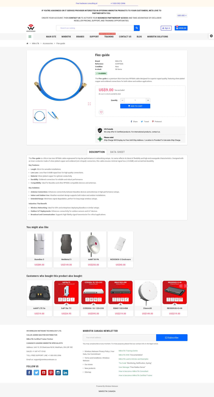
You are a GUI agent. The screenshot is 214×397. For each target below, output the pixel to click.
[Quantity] (135, 100)
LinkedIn (65, 372)
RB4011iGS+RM (120, 308)
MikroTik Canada (107, 391)
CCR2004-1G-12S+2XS (93, 308)
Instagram (58, 372)
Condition (98, 67)
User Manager (124, 367)
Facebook (29, 372)
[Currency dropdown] (182, 16)
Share (134, 121)
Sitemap (88, 372)
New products (90, 368)
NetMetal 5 (66, 259)
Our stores (89, 364)
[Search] (98, 28)
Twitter (36, 372)
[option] (39, 298)
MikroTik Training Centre (128, 351)
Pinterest (157, 121)
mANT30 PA (93, 259)
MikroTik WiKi (124, 355)
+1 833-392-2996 (118, 3)
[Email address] (119, 337)
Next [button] (185, 275)
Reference (99, 64)
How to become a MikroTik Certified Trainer (135, 375)
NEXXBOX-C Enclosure (120, 259)
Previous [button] (181, 275)
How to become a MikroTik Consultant (133, 371)
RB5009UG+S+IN (174, 308)
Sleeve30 (147, 308)
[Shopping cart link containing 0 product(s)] (181, 28)
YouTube (43, 372)
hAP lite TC (66, 308)
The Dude (122, 363)
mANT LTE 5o (39, 308)
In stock (98, 69)
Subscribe (171, 337)
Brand (97, 61)
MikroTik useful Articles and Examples (133, 359)
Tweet (145, 121)
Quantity (114, 100)
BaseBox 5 (39, 259)
